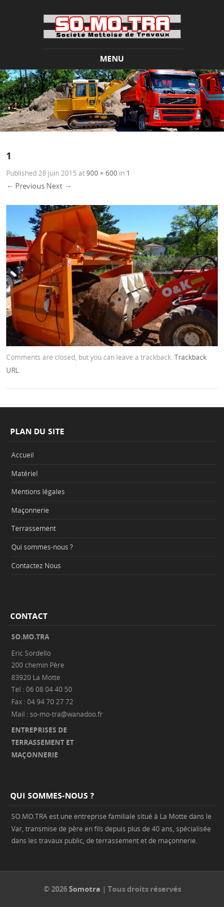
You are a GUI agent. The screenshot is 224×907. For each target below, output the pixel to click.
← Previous (25, 186)
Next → (59, 186)
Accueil (22, 454)
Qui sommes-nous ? (42, 546)
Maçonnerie (30, 509)
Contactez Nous (36, 565)
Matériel (24, 473)
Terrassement (33, 528)
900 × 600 (101, 172)
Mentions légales (38, 491)
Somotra (84, 889)
